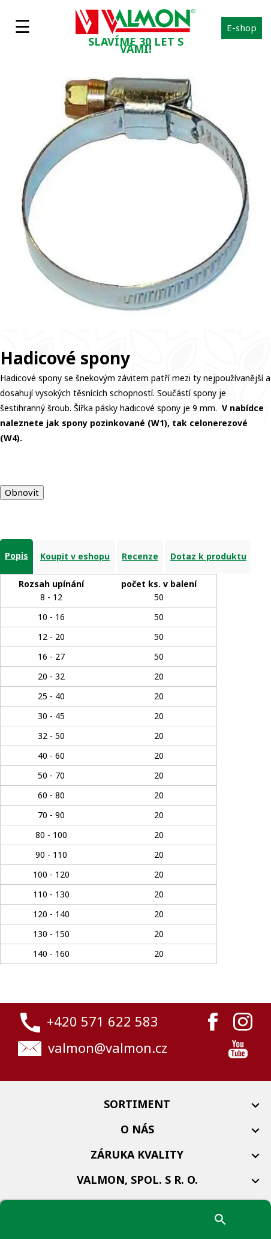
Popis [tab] (16, 555)
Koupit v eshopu (75, 556)
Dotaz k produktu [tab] (208, 556)
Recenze (140, 556)
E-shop (242, 28)
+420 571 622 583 (102, 1021)
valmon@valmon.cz (107, 1048)
